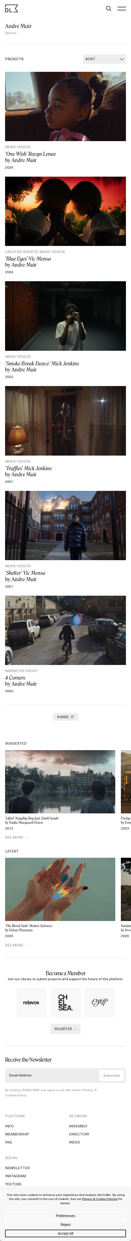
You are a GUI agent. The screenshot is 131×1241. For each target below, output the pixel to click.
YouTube (13, 1184)
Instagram (15, 1176)
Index (74, 1142)
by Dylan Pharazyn (60, 928)
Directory (79, 1134)
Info (9, 1126)
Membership (17, 1134)
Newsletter (17, 1168)
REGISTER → (65, 1029)
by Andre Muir (65, 157)
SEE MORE (14, 838)
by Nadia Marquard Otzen (60, 820)
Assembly (78, 1126)
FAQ (8, 1142)
